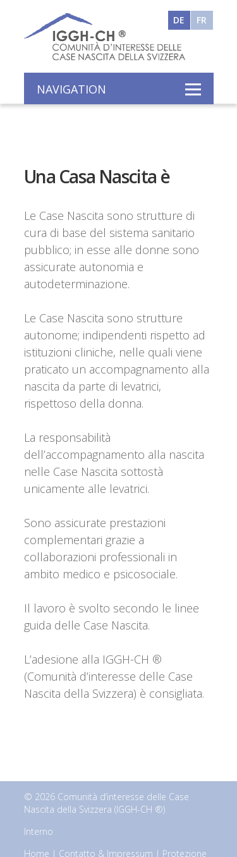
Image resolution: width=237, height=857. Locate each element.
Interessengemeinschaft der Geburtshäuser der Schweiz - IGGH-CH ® (103, 36)
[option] (118, 123)
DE (179, 19)
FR (202, 19)
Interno (38, 831)
